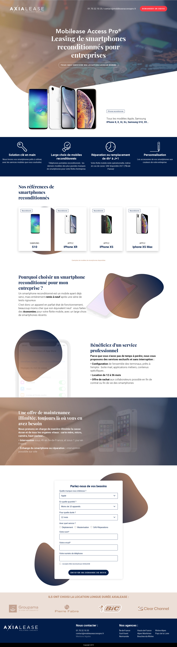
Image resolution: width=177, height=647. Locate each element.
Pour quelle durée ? (67, 512)
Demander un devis (153, 8)
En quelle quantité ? (67, 501)
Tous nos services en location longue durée (88, 65)
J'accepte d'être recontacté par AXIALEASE (74, 564)
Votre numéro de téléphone (71, 553)
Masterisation (82, 527)
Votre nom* (64, 531)
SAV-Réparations (99, 527)
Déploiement (66, 527)
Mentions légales (83, 636)
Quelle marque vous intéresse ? (72, 491)
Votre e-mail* (65, 542)
